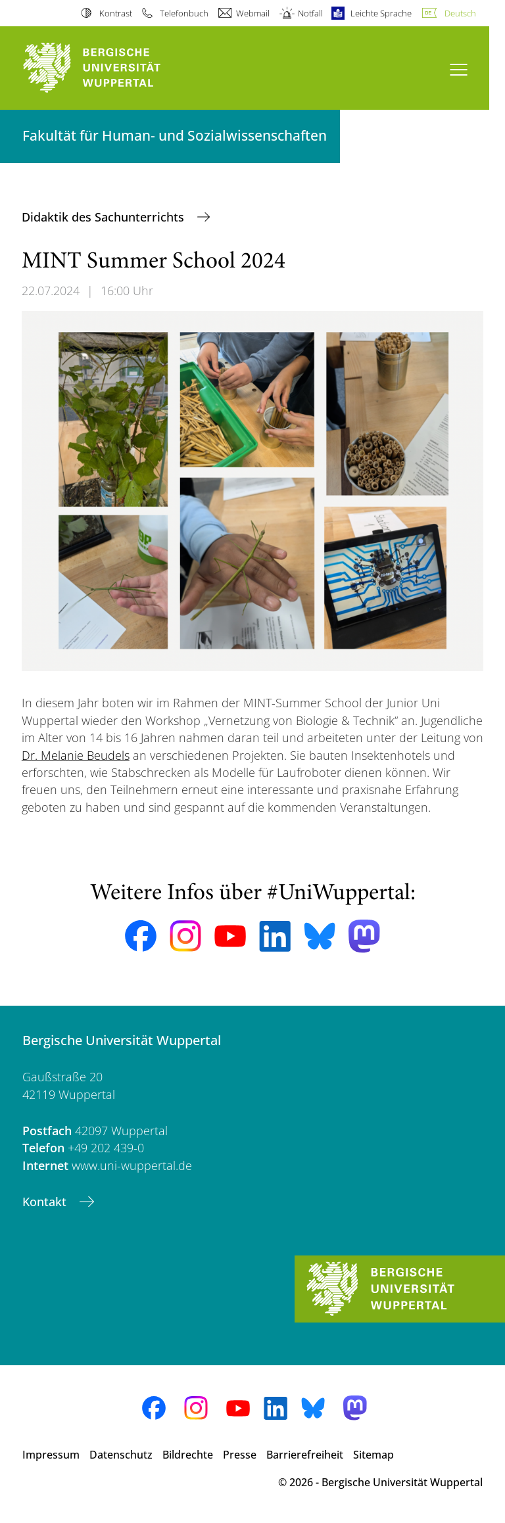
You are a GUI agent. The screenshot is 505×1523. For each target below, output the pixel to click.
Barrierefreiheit (304, 1454)
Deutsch (460, 13)
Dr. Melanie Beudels (76, 755)
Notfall (310, 13)
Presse (239, 1454)
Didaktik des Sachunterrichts (104, 217)
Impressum (51, 1454)
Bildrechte (187, 1454)
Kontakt (46, 1201)
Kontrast (115, 13)
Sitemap (373, 1454)
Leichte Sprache (381, 13)
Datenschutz (121, 1454)
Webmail (253, 13)
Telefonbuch (184, 13)
